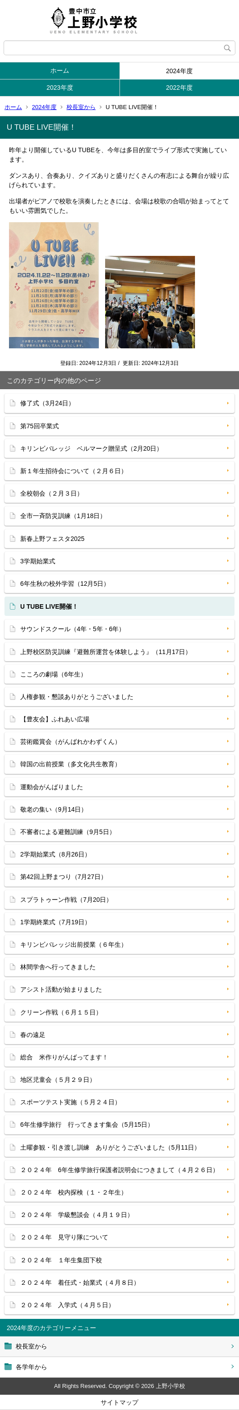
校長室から (81, 107)
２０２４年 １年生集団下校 (61, 1260)
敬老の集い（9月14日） (53, 809)
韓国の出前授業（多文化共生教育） (70, 764)
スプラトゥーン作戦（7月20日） (66, 899)
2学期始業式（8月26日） (55, 854)
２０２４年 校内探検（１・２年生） (73, 1192)
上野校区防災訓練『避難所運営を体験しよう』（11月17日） (105, 651)
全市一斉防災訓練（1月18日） (63, 515)
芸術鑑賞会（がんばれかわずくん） (70, 741)
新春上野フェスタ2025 (52, 538)
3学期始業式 (37, 561)
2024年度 (179, 71)
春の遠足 (32, 1034)
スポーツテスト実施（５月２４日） (70, 1102)
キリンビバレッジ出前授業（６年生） (73, 944)
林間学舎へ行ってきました (58, 967)
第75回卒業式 (39, 426)
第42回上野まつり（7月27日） (63, 876)
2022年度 (179, 87)
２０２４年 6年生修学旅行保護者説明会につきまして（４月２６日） (119, 1169)
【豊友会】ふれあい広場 (54, 719)
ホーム (59, 70)
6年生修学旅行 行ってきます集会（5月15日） (87, 1124)
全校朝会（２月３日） (51, 493)
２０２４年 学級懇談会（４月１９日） (76, 1214)
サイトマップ (119, 1402)
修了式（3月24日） (47, 403)
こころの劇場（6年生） (53, 674)
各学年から (31, 1366)
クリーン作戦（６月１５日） (61, 1012)
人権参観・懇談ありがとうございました (76, 696)
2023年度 (59, 87)
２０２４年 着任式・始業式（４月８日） (80, 1282)
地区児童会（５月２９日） (58, 1079)
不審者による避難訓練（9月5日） (67, 831)
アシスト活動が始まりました (61, 989)
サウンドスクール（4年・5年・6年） (72, 629)
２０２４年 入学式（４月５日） (67, 1305)
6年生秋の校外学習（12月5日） (65, 583)
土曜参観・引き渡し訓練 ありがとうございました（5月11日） (110, 1147)
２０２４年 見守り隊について (64, 1237)
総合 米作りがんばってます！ (64, 1057)
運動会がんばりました (51, 787)
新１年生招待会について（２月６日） (73, 470)
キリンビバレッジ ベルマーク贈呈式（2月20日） (91, 448)
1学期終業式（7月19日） (55, 922)
